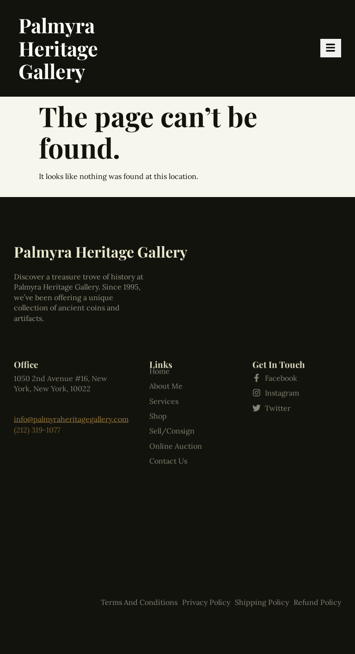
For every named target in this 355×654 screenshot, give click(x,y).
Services (163, 358)
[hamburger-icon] (330, 48)
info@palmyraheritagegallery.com (71, 411)
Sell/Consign (172, 388)
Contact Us (168, 418)
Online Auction (175, 403)
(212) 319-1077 (37, 422)
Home (159, 328)
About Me (166, 343)
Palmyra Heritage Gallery (58, 48)
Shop (158, 373)
